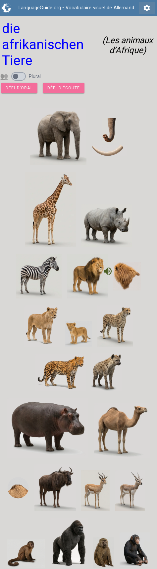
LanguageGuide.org (40, 8)
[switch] (18, 76)
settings (147, 8)
